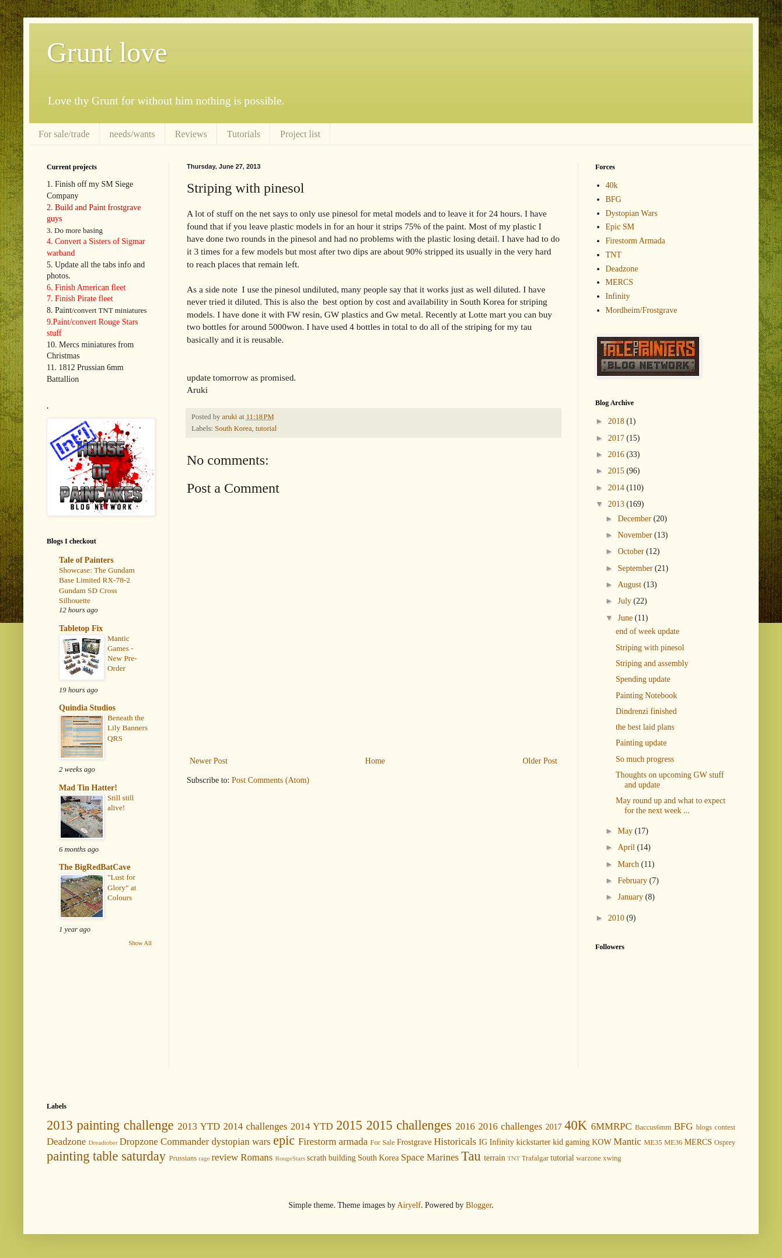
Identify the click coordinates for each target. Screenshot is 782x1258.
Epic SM (620, 226)
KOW (601, 1142)
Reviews (191, 134)
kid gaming (571, 1142)
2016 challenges (510, 1126)
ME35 (653, 1142)
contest (724, 1127)
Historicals (455, 1141)
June (625, 618)
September (635, 568)
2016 (617, 454)
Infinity (618, 296)
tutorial (266, 428)
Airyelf (409, 1205)
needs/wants (132, 134)
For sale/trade (64, 134)
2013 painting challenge (110, 1125)
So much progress (645, 759)
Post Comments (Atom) (270, 780)
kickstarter (533, 1142)
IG (483, 1142)
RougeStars (290, 1158)
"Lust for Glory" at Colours (121, 887)
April (627, 847)
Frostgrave (414, 1142)
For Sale (382, 1142)
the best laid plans (645, 727)
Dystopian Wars (632, 213)
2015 (617, 470)
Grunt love (107, 52)
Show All (140, 943)
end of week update (647, 631)
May (625, 831)
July (625, 601)
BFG (614, 199)
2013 (617, 504)
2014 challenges (256, 1126)
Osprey (724, 1142)
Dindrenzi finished (646, 711)
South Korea (233, 428)
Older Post (540, 761)
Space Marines (430, 1157)
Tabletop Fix (81, 628)
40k (612, 185)
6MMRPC (611, 1126)
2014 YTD (312, 1126)
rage (204, 1158)
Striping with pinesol (650, 647)
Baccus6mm (653, 1127)
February (633, 880)
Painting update (641, 742)
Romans (256, 1157)
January (631, 897)
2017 (617, 438)
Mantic (627, 1141)
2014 (617, 487)
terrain (494, 1158)
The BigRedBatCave (95, 867)
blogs (704, 1127)
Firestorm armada (333, 1141)
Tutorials (243, 134)
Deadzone (622, 268)
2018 (617, 421)
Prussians (183, 1158)
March (629, 864)
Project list (300, 134)
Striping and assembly (652, 663)
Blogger (478, 1205)
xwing (612, 1158)
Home (375, 761)
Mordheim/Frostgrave (642, 310)
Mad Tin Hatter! (88, 787)
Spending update (643, 679)
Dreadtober (102, 1142)
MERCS (619, 282)
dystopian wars (240, 1141)
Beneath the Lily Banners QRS (127, 728)
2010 (617, 918)
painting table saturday (106, 1156)
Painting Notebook (646, 695)
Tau (470, 1156)
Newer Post (209, 761)
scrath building (331, 1158)
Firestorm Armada (635, 240)
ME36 (673, 1142)
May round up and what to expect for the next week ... (670, 805)
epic (284, 1140)
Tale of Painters (86, 560)
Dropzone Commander (164, 1141)
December (635, 518)
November (635, 535)
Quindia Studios (87, 707)
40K (575, 1125)
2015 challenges (409, 1125)
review (224, 1157)
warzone (588, 1158)
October (631, 551)
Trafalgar (535, 1158)
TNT (614, 254)
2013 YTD (198, 1126)
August (630, 584)
